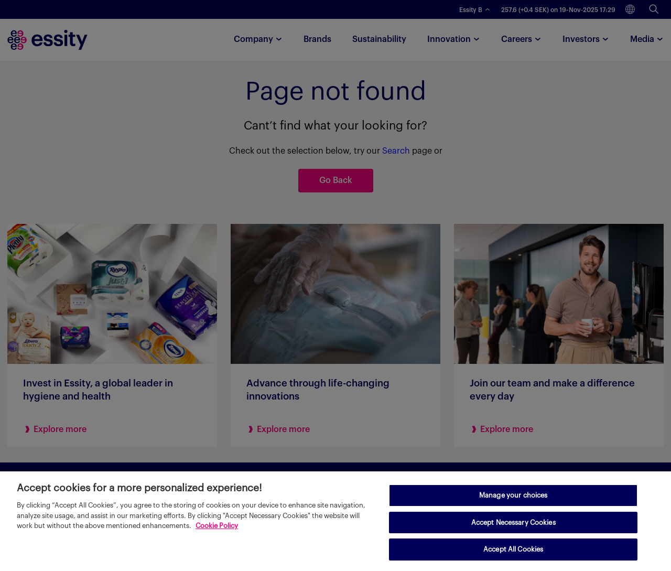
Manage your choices (513, 495)
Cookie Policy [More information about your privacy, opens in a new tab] (217, 525)
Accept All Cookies (513, 549)
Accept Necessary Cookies (513, 522)
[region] (335, 521)
